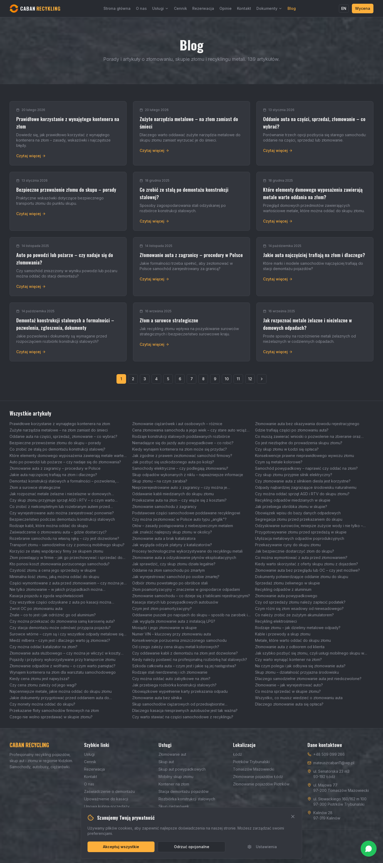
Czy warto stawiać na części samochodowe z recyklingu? (182, 717)
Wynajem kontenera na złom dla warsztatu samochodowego (63, 672)
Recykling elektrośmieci (276, 621)
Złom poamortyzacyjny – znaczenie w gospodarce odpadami (186, 589)
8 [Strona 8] (203, 379)
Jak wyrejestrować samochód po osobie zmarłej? (175, 576)
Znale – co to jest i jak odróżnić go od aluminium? (53, 615)
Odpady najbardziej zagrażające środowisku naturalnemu (305, 487)
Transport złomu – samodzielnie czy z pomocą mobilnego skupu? (67, 544)
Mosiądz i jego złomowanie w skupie (164, 627)
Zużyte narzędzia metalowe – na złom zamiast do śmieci (59, 430)
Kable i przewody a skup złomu (282, 634)
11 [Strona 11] (238, 379)
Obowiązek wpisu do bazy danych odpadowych (298, 513)
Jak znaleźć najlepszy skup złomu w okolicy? (172, 532)
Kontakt (244, 8)
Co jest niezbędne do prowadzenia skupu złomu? (298, 443)
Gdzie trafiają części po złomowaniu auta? (291, 430)
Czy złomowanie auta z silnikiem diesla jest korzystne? (303, 481)
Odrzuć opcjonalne (191, 846)
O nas (141, 8)
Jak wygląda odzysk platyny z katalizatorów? (172, 544)
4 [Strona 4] (156, 379)
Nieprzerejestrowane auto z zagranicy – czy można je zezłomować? (179, 487)
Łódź (237, 754)
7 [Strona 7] (191, 379)
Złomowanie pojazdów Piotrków (261, 784)
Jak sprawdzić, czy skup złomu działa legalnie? (173, 564)
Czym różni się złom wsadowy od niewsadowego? (299, 608)
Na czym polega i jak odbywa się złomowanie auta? (300, 666)
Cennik (180, 8)
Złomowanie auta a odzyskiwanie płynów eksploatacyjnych (184, 557)
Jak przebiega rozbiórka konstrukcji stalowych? (174, 685)
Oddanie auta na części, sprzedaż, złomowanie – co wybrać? (63, 436)
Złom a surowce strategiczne (35, 487)
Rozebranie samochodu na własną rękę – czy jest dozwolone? (64, 538)
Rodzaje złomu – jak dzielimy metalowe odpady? (297, 627)
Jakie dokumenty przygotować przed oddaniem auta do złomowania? (59, 697)
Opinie (225, 8)
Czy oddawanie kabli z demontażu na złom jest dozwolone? (185, 653)
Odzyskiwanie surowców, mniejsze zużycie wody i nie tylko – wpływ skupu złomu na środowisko (309, 525)
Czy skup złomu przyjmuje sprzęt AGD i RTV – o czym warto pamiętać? (62, 500)
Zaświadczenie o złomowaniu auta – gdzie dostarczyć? (58, 532)
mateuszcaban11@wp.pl (333, 763)
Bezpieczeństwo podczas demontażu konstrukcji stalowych (62, 519)
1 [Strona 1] (121, 379)
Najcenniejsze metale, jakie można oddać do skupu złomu (61, 691)
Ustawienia (262, 846)
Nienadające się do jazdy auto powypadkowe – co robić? (183, 443)
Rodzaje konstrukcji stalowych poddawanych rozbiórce (181, 436)
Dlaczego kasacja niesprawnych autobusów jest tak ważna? (185, 710)
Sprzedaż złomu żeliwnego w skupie (287, 583)
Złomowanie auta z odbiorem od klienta (289, 646)
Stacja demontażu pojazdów (184, 791)
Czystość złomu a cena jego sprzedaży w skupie (53, 570)
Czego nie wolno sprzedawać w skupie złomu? (51, 717)
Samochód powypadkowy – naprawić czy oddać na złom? (306, 468)
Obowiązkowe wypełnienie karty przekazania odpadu (180, 691)
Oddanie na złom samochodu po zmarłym (168, 570)
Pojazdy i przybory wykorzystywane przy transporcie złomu (62, 659)
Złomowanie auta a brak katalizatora (163, 538)
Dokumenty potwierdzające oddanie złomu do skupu (301, 576)
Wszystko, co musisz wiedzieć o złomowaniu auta (299, 697)
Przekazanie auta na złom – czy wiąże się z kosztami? (179, 500)
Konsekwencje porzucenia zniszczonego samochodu (179, 640)
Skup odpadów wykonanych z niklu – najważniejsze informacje (187, 474)
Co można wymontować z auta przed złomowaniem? (301, 557)
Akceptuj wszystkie (121, 846)
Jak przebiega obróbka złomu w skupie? (291, 506)
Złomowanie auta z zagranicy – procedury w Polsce (55, 468)
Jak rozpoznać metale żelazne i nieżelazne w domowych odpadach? (60, 494)
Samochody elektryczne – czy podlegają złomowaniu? (180, 468)
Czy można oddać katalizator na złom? (43, 646)
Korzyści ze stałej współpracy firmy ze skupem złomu (56, 551)
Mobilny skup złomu (176, 776)
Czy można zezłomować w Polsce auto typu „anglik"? (179, 519)
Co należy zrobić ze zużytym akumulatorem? (294, 615)
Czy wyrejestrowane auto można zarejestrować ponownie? (62, 513)
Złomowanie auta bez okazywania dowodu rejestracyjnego (307, 423)
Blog (292, 8)
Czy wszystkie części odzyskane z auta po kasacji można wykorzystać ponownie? (60, 602)
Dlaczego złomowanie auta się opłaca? (289, 704)
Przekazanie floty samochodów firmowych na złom (54, 710)
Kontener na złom (174, 784)
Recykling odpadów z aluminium (283, 589)
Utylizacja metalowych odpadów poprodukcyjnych (299, 538)
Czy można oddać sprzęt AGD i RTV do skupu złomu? (302, 494)
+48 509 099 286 (329, 754)
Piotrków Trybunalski (251, 761)
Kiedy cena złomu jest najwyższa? (39, 678)
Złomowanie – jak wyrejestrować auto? (289, 685)
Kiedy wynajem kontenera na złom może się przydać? (179, 449)
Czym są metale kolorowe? (278, 462)
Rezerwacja (203, 8)
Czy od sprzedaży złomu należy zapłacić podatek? (300, 602)
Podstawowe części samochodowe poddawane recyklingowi (186, 513)
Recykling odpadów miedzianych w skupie (292, 500)
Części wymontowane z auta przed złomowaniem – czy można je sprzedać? (67, 583)
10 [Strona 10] (227, 379)
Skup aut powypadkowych (182, 769)
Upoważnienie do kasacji (106, 799)
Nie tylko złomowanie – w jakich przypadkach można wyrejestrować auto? (56, 589)
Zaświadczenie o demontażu (109, 791)
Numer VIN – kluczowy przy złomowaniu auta (171, 634)
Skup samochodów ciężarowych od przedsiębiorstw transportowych (178, 704)
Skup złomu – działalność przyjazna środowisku (297, 672)
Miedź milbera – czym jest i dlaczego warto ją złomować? (60, 640)
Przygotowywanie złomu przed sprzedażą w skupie (301, 532)
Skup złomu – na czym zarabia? (159, 481)
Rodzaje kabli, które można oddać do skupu (49, 525)
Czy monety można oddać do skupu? (42, 704)
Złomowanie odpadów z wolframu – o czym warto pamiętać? (62, 666)
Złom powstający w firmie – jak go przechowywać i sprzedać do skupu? (66, 557)
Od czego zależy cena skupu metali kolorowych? (175, 646)
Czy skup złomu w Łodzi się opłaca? (287, 449)
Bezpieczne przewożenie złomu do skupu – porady (55, 443)
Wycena (362, 8)
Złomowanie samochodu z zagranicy (164, 506)
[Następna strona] (262, 379)
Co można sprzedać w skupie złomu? (288, 691)
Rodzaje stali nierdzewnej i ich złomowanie (169, 672)
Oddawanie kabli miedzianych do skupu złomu (173, 494)
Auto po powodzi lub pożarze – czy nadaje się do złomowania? (65, 462)
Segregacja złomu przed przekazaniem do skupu (298, 519)
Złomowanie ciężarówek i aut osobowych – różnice (177, 423)
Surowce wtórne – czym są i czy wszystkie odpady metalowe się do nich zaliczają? (66, 634)
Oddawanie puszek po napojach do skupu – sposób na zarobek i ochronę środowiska (190, 615)
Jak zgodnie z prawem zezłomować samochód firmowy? (182, 455)
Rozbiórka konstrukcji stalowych (187, 799)
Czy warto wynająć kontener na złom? (288, 659)
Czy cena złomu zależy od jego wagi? (43, 685)
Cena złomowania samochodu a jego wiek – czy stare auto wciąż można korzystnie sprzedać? (189, 430)
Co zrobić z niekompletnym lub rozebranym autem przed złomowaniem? (60, 506)
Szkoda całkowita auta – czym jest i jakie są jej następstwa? (184, 666)
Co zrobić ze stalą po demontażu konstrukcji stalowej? (57, 449)
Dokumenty (269, 8)
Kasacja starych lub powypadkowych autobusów (175, 602)
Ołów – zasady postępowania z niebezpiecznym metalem (182, 525)
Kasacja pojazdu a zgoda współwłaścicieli (46, 595)
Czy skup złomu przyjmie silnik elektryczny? (293, 474)
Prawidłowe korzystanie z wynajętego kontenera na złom (60, 423)
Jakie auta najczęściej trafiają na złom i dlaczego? (53, 474)
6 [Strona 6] (180, 379)
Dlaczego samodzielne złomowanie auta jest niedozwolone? (308, 678)
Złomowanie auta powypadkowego (286, 595)
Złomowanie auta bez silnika (157, 697)
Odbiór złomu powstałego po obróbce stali (170, 583)
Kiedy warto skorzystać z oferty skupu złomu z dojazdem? (306, 564)
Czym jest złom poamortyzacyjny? (162, 608)
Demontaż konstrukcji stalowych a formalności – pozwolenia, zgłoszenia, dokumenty (63, 481)
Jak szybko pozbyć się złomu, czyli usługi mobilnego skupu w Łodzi (309, 653)
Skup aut (166, 761)
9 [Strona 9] (215, 379)
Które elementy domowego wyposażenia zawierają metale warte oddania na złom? (67, 455)
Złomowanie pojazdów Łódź (258, 776)
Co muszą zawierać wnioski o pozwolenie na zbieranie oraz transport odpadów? (308, 436)
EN (343, 8)
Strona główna (117, 8)
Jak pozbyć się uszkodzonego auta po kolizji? (173, 462)
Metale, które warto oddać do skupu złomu (293, 640)
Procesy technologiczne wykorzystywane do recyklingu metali (187, 551)
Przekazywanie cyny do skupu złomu (288, 544)
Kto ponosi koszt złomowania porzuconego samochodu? (60, 564)
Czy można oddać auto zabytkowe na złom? (171, 678)
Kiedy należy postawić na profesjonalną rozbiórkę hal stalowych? (189, 659)
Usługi (160, 8)
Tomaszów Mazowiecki (253, 769)
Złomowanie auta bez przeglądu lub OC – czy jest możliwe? (307, 570)
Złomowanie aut (172, 754)
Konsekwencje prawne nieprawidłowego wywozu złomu (304, 455)
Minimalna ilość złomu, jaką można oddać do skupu (54, 576)
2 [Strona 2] (133, 379)
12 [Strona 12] (250, 379)
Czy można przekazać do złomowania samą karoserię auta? (62, 621)
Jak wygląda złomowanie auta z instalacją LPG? (173, 621)
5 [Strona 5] (168, 379)
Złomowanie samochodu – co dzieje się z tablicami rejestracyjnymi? (191, 595)
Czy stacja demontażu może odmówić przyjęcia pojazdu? (60, 627)
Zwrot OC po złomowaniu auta (36, 608)
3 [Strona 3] (145, 379)
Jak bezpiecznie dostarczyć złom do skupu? (294, 551)
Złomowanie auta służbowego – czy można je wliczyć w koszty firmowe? (65, 653)
